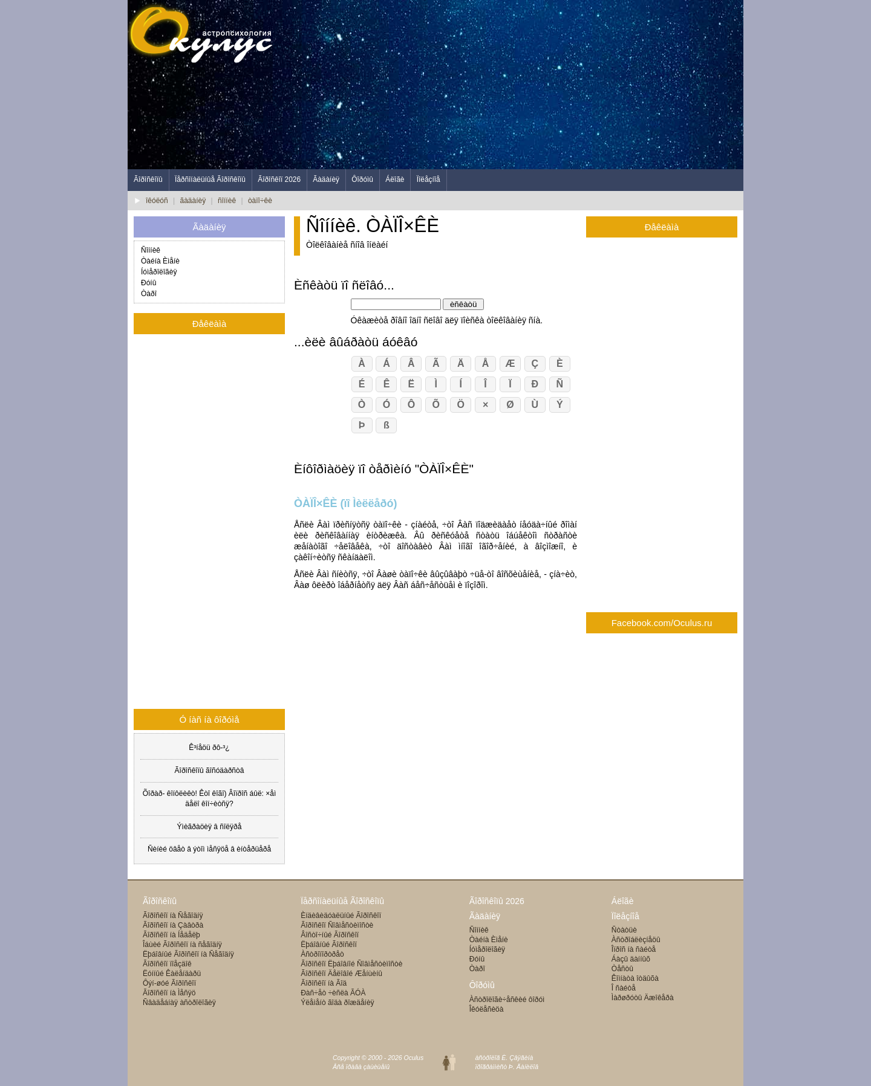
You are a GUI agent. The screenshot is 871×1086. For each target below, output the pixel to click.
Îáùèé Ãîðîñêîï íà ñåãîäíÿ (182, 944)
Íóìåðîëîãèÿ (159, 272)
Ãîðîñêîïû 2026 (496, 901)
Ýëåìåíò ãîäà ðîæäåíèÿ (337, 1002)
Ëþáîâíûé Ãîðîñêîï (329, 944)
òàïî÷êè (260, 200)
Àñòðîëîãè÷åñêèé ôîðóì (507, 999)
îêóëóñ (157, 200)
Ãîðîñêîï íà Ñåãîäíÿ (173, 915)
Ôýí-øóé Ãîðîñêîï (169, 983)
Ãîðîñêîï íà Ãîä (324, 983)
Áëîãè (394, 179)
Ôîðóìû (362, 179)
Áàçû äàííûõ (631, 959)
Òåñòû (622, 969)
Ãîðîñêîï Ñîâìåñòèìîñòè (337, 925)
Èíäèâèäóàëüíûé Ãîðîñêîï (341, 915)
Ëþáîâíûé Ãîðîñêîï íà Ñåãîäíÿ (188, 954)
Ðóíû (148, 283)
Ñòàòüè (624, 930)
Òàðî (149, 293)
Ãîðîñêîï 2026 (279, 179)
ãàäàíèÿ (193, 200)
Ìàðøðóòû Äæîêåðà (643, 998)
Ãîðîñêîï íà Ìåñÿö (169, 993)
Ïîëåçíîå (428, 179)
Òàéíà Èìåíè (160, 261)
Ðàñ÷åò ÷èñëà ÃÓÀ (333, 993)
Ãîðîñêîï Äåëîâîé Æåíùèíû (341, 973)
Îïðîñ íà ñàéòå (634, 949)
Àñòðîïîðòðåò (322, 954)
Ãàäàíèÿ (326, 179)
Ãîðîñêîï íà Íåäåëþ (171, 935)
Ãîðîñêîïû (148, 179)
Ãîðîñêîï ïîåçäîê (167, 964)
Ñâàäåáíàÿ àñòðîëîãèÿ (179, 1002)
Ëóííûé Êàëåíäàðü (172, 973)
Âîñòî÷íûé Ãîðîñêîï (330, 935)
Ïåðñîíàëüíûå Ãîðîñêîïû (210, 179)
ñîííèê (227, 200)
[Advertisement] (523, 84)
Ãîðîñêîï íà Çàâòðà (173, 925)
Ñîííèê (150, 250)
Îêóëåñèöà (486, 1009)
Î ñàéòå (624, 988)
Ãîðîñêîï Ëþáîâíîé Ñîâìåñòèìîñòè (351, 964)
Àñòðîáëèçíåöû (636, 940)
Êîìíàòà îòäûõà (635, 978)
